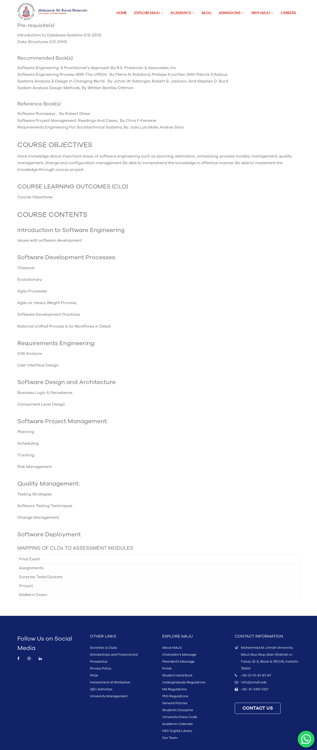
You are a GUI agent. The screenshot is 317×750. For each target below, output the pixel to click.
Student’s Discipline (177, 710)
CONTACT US (257, 708)
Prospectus (98, 661)
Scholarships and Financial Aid (114, 654)
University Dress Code (179, 717)
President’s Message (178, 661)
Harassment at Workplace (110, 682)
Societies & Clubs (103, 648)
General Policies (174, 703)
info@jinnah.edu (254, 682)
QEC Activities (101, 689)
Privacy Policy (100, 668)
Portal (166, 668)
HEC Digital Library (177, 731)
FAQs (94, 675)
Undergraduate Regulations (184, 682)
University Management (109, 696)
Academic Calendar (177, 724)
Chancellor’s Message (179, 654)
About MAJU (172, 648)
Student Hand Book (177, 675)
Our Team (169, 738)
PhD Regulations (175, 696)
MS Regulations (174, 689)
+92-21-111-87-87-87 (256, 675)
